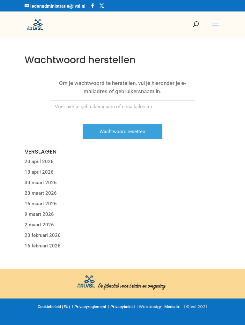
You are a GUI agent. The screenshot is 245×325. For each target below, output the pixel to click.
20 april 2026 (39, 161)
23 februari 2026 (43, 235)
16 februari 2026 (43, 246)
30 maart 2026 (41, 182)
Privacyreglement (90, 306)
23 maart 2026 (41, 193)
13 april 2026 (39, 172)
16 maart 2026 (41, 204)
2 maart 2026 (39, 225)
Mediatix (172, 306)
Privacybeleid (122, 306)
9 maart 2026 (39, 214)
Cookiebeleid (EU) (54, 306)
